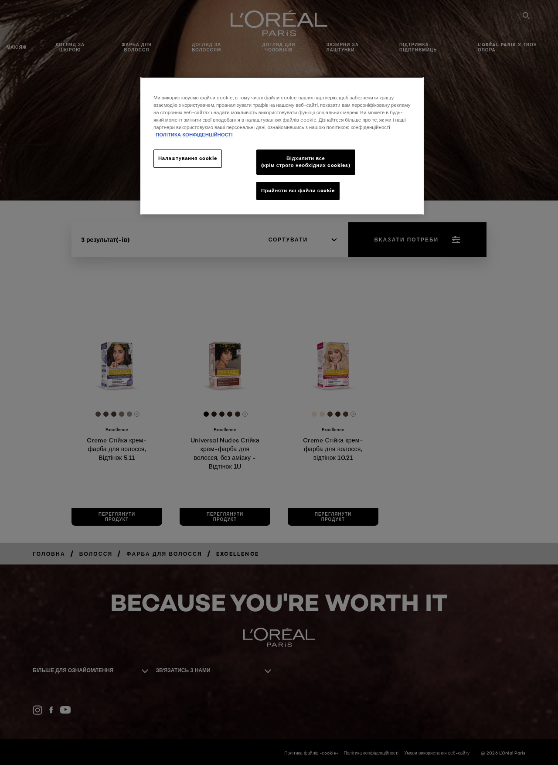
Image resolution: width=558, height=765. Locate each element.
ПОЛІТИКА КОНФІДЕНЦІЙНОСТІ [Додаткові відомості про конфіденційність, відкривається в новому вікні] (194, 135)
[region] (282, 146)
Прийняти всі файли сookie (298, 190)
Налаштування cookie (187, 158)
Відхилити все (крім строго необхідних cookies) (305, 161)
